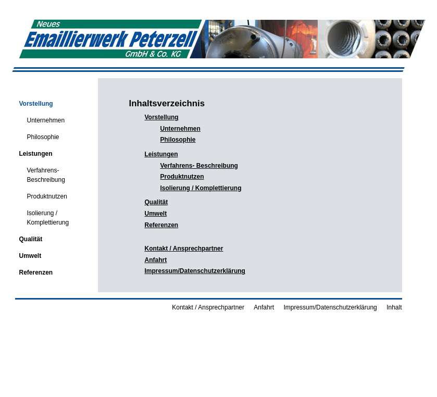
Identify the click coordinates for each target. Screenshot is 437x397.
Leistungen (33, 150)
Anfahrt (156, 260)
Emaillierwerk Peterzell (64, 86)
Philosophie (36, 134)
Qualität (28, 236)
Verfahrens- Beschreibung (39, 171)
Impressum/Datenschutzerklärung (195, 271)
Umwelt (28, 252)
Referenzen (33, 269)
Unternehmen (39, 117)
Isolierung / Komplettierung (41, 214)
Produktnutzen (40, 193)
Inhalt (394, 307)
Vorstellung (33, 100)
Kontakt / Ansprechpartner (184, 248)
